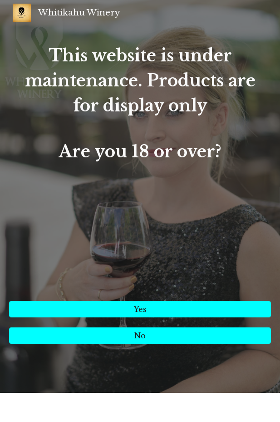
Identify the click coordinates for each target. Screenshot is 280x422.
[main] (140, 168)
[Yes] (140, 309)
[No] (140, 335)
